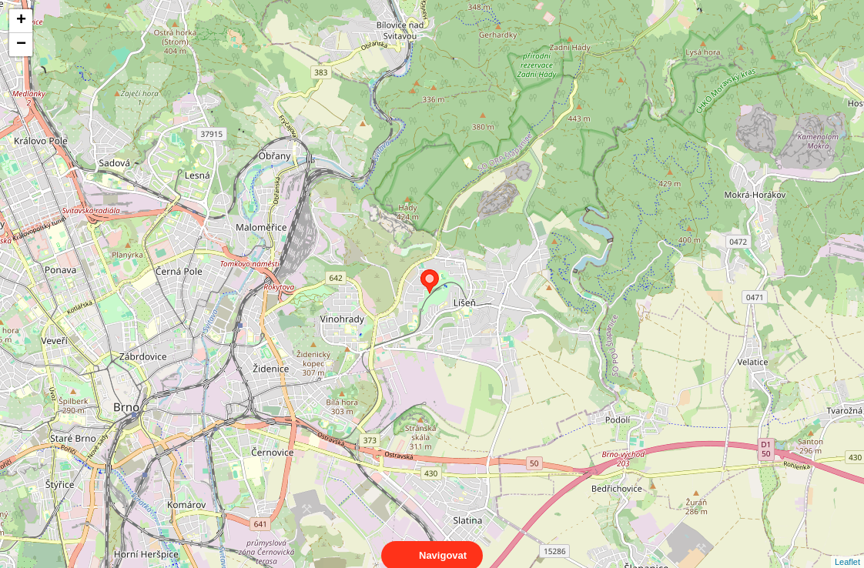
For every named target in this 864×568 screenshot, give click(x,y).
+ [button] (21, 20)
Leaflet (847, 548)
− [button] (21, 44)
